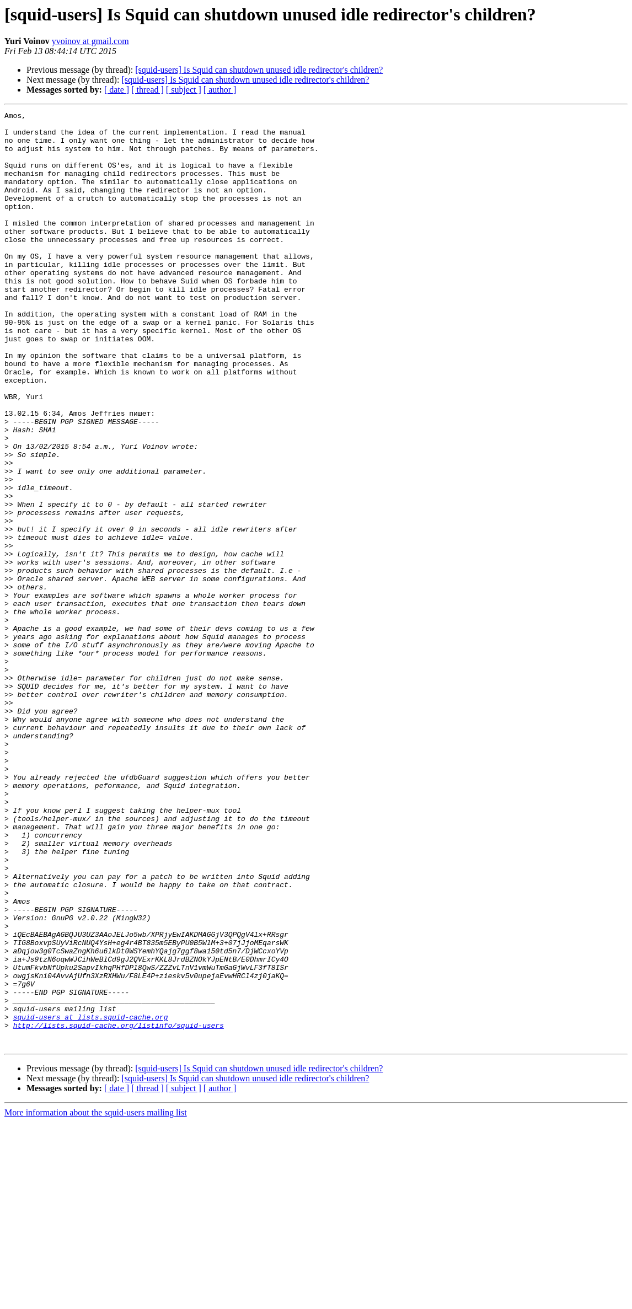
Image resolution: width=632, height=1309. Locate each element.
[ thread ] (147, 89)
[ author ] (220, 89)
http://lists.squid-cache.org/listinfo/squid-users (118, 1209)
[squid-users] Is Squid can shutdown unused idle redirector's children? (259, 69)
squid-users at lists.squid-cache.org (90, 1199)
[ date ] (116, 89)
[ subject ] (183, 89)
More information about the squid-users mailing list (95, 1299)
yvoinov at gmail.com (90, 41)
